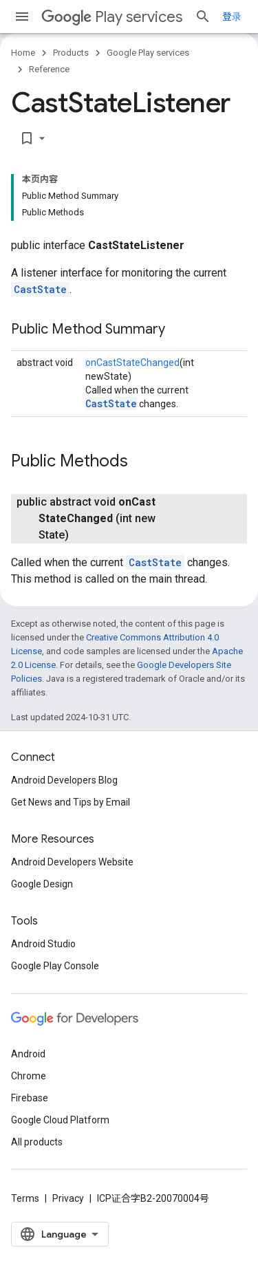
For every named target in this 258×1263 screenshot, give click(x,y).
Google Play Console (55, 965)
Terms (25, 1198)
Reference (49, 69)
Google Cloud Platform (60, 1119)
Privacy (68, 1198)
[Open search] (203, 16)
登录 (231, 16)
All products (37, 1141)
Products (71, 52)
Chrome (28, 1075)
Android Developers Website (72, 861)
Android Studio (43, 943)
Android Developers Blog (64, 780)
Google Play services (148, 52)
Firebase (29, 1097)
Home (23, 52)
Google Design (42, 883)
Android (28, 1053)
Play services (111, 17)
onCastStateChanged (132, 362)
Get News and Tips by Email (70, 802)
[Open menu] (22, 16)
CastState (40, 289)
